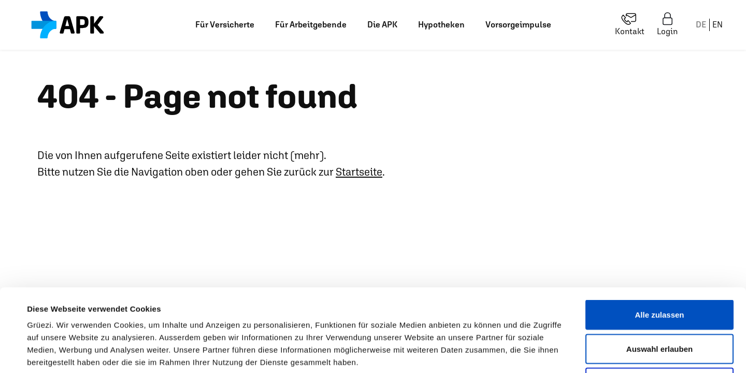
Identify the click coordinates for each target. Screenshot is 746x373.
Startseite (359, 171)
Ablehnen (659, 304)
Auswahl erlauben (659, 271)
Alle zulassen (659, 237)
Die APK (382, 25)
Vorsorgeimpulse (518, 25)
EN (717, 25)
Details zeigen (442, 352)
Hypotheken (441, 25)
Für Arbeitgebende (311, 25)
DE (701, 25)
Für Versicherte (224, 25)
